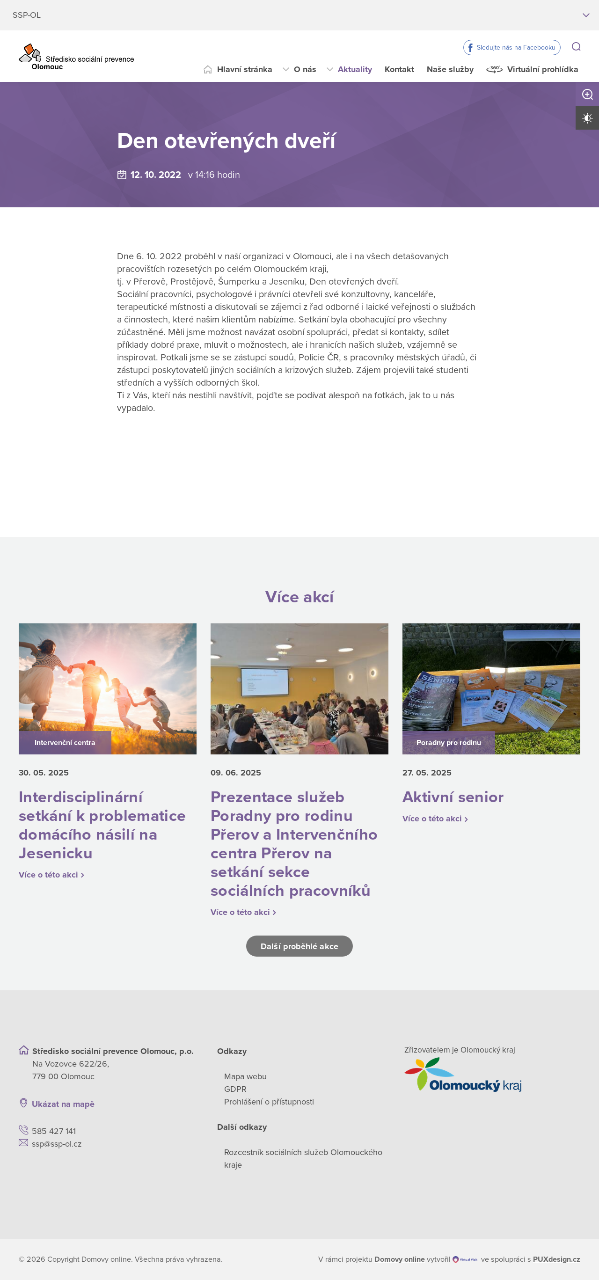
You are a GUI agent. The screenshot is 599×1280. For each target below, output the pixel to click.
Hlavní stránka (244, 69)
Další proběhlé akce (299, 946)
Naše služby (450, 69)
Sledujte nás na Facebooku (516, 47)
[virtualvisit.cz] (465, 1259)
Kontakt (399, 69)
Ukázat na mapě (63, 1104)
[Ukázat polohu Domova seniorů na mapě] (153, 1104)
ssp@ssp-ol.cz (57, 1144)
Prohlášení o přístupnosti (269, 1102)
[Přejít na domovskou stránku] (76, 56)
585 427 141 (54, 1131)
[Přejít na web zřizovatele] (492, 1074)
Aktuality (355, 69)
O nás (305, 69)
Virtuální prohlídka (542, 69)
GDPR (235, 1089)
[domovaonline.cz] (399, 1259)
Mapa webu (245, 1076)
